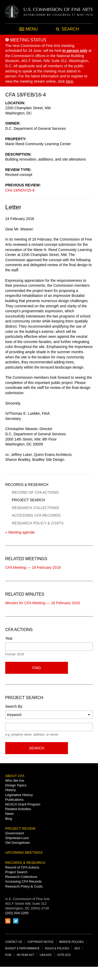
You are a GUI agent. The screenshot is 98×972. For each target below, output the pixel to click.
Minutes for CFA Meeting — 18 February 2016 (42, 603)
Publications (14, 800)
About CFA (14, 776)
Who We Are (14, 781)
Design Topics (15, 785)
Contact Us (13, 941)
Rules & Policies (57, 948)
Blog (8, 819)
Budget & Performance (22, 948)
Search (36, 748)
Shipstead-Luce (17, 838)
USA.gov (46, 954)
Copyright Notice (40, 941)
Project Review (20, 828)
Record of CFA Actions (35, 492)
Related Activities (18, 809)
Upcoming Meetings (24, 852)
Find (36, 668)
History (10, 790)
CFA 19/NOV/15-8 (19, 190)
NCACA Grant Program (22, 804)
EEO (77, 948)
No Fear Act (25, 954)
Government (14, 833)
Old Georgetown (17, 843)
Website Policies (71, 941)
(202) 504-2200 (16, 913)
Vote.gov (64, 954)
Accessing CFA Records (36, 515)
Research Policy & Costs (38, 523)
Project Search (28, 500)
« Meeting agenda (19, 532)
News (9, 814)
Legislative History (19, 795)
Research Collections (35, 508)
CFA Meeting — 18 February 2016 (33, 567)
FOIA (8, 954)
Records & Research (26, 484)
